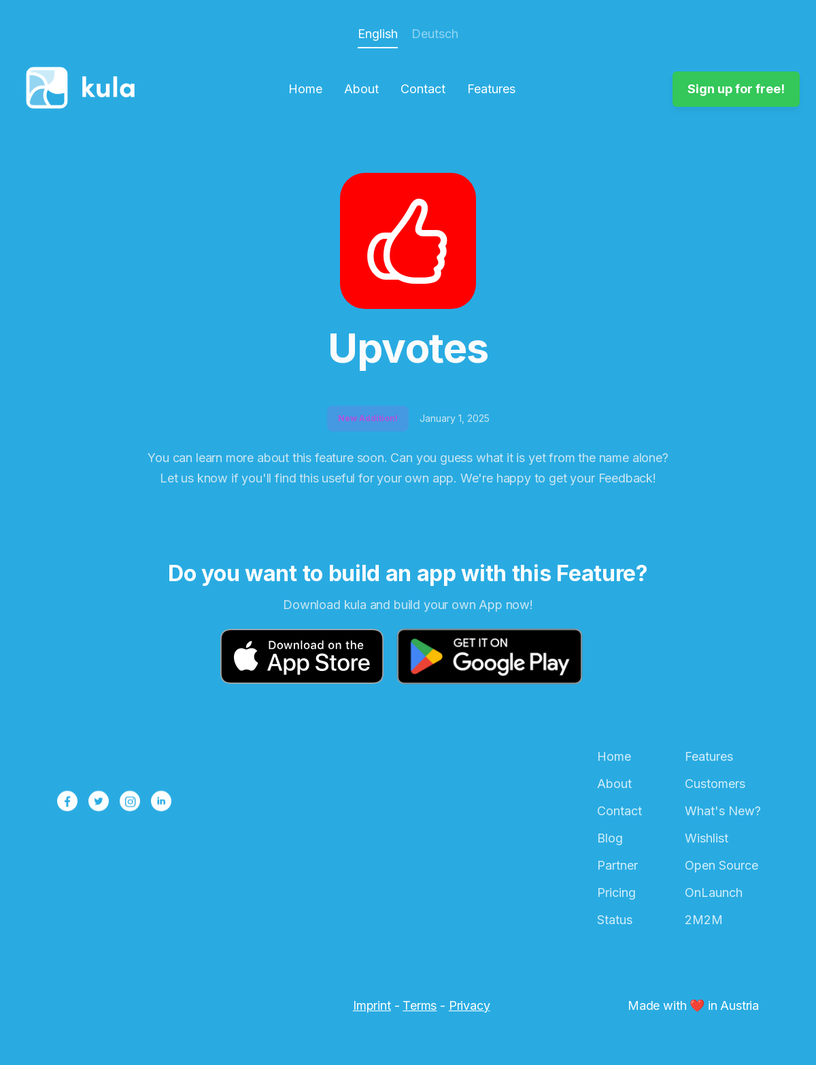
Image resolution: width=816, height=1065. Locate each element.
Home (305, 89)
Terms (420, 1005)
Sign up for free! (736, 89)
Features (491, 89)
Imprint (372, 1005)
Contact (423, 89)
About (361, 89)
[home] (84, 89)
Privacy (469, 1005)
